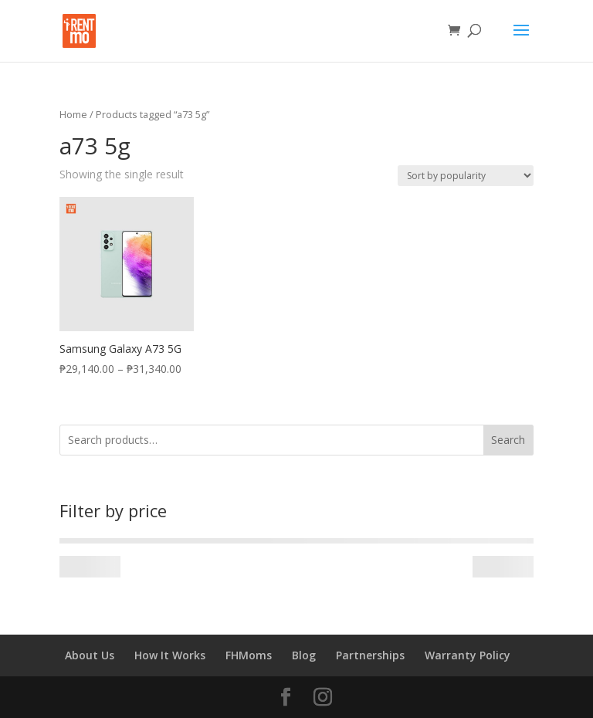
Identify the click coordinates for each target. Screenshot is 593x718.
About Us (89, 655)
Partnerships (370, 655)
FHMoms (248, 655)
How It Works (169, 655)
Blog (304, 655)
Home (73, 114)
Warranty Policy (467, 655)
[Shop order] (466, 175)
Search (508, 439)
